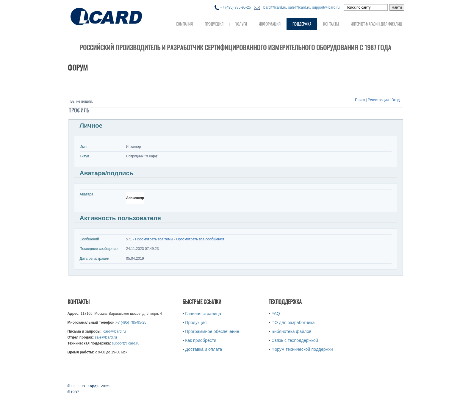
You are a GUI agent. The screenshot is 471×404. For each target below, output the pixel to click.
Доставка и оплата (203, 349)
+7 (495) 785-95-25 (233, 7)
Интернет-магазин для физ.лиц (376, 23)
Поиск (360, 100)
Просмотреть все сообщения (200, 239)
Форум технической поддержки (302, 349)
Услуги (241, 23)
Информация (270, 23)
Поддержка (301, 23)
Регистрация (378, 100)
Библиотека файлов (291, 331)
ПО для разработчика (292, 322)
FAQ (275, 313)
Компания (184, 23)
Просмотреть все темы (154, 239)
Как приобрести (200, 340)
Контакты (331, 23)
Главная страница (203, 313)
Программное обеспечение (212, 331)
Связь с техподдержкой (294, 340)
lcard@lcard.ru (273, 7)
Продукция (214, 23)
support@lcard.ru (325, 7)
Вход (396, 100)
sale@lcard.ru (299, 7)
